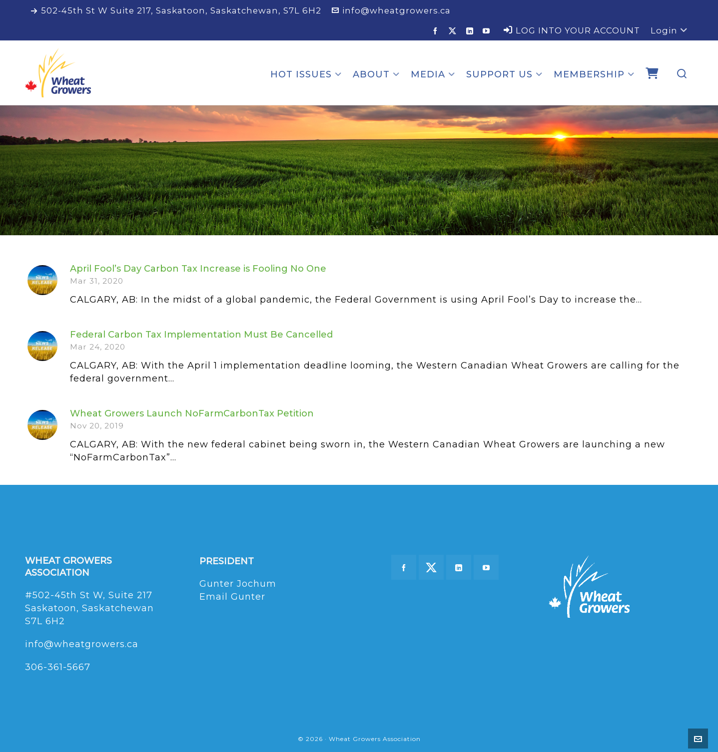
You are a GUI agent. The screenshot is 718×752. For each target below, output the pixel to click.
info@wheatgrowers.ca (391, 10)
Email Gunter (232, 596)
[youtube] (488, 30)
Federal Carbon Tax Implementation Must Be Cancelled (201, 334)
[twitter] (454, 30)
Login (669, 30)
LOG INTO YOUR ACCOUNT (572, 30)
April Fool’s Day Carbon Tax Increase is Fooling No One (198, 268)
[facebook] (437, 30)
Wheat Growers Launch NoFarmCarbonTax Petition (192, 413)
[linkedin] (471, 30)
